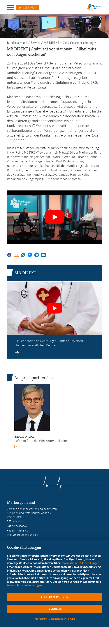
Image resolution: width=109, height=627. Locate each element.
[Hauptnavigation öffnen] (11, 7)
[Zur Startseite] (94, 8)
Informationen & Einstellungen (80, 563)
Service (35, 42)
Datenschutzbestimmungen (24, 585)
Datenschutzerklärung (62, 618)
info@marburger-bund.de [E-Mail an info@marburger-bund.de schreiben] (22, 534)
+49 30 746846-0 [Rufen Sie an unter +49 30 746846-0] (17, 526)
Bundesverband (17, 42)
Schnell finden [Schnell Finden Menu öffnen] (27, 7)
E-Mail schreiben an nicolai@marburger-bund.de (19, 446)
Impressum (40, 618)
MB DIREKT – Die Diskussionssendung (69, 42)
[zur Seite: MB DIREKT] (54, 312)
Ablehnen (54, 608)
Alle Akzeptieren (54, 597)
